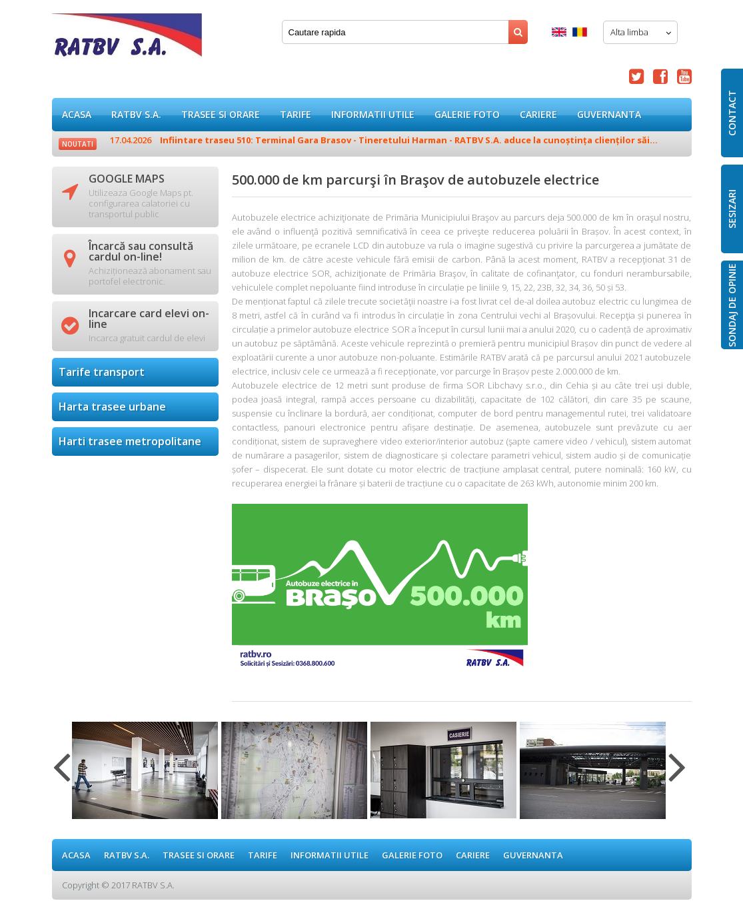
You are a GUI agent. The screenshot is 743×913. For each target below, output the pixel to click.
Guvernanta (609, 114)
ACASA (76, 114)
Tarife (295, 114)
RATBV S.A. (136, 114)
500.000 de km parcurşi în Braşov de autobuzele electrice (127, 39)
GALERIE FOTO (467, 114)
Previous (62, 775)
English (559, 32)
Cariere (538, 114)
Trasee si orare (220, 114)
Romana (579, 32)
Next (677, 775)
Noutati (77, 144)
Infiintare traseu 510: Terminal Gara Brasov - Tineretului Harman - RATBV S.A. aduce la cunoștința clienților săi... (384, 140)
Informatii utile (372, 114)
